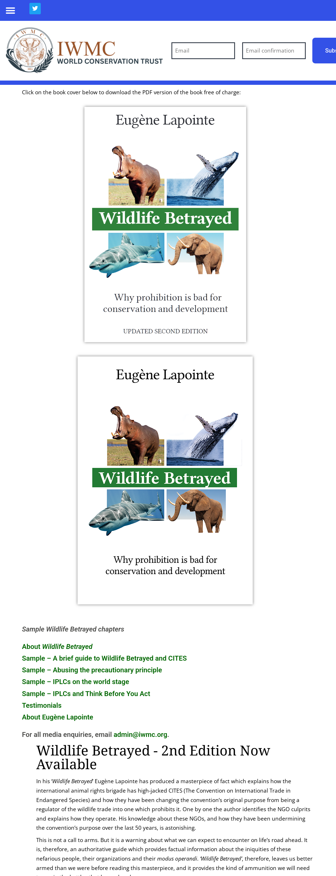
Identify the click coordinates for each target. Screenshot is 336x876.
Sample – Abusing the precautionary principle (92, 670)
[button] (10, 10)
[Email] (203, 50)
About (57, 647)
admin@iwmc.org (140, 735)
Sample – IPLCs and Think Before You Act (86, 694)
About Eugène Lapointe (57, 717)
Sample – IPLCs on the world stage (75, 682)
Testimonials (42, 705)
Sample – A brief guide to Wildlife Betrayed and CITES (104, 658)
